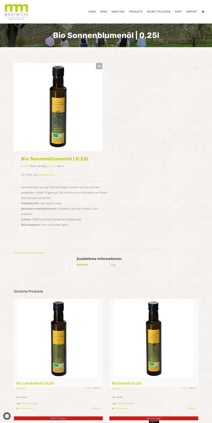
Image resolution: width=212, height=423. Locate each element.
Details (97, 408)
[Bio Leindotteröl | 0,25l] (58, 338)
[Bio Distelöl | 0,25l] (153, 338)
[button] (99, 66)
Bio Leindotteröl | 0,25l (35, 383)
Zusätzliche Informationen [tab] (29, 252)
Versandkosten (47, 174)
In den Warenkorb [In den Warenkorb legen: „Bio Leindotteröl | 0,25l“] (25, 408)
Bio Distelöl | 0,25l (126, 383)
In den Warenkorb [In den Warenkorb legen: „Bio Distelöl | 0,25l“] (121, 408)
